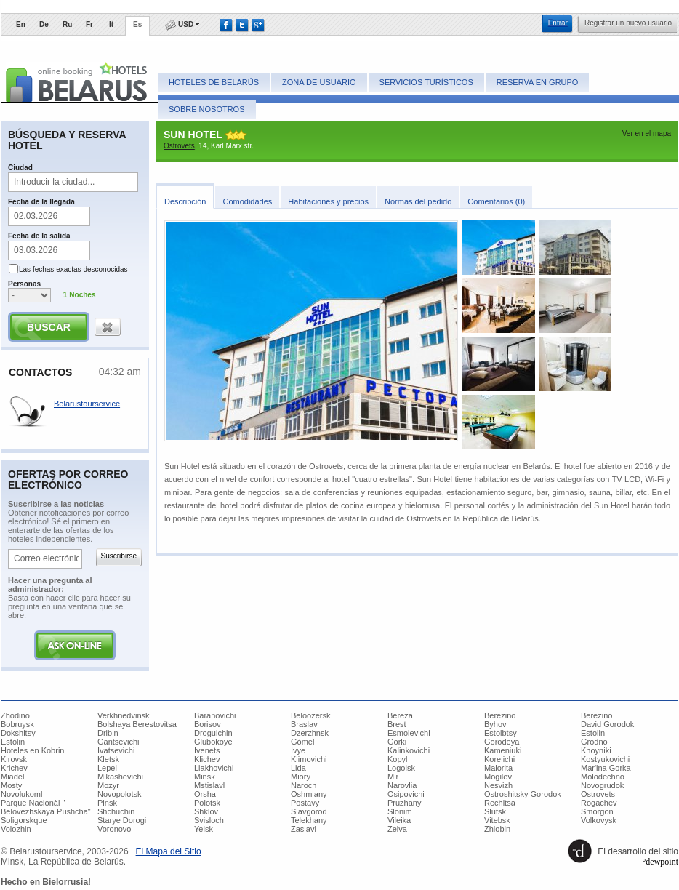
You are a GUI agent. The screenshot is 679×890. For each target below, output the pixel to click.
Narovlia (402, 785)
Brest (396, 724)
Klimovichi (309, 759)
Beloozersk (310, 715)
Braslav (304, 724)
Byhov (495, 724)
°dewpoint (660, 862)
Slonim (399, 811)
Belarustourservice (87, 403)
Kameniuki (502, 750)
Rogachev (599, 802)
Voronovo (114, 829)
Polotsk (207, 802)
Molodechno (602, 776)
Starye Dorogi (121, 820)
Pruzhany (404, 802)
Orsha (205, 794)
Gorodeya (501, 741)
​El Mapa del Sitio (168, 851)
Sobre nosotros (207, 109)
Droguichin (213, 733)
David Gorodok (607, 724)
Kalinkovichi (408, 750)
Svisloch (209, 820)
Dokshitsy (18, 733)
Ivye (298, 750)
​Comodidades (247, 201)
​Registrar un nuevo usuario (628, 23)
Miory (300, 776)
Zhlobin (497, 829)
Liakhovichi (213, 767)
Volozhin (16, 829)
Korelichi (499, 759)
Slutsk (495, 811)
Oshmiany (309, 794)
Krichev (14, 767)
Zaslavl (303, 829)
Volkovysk (598, 820)
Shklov (206, 811)
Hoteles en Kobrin (32, 750)
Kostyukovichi (605, 759)
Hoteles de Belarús (214, 82)
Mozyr (108, 785)
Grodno (594, 741)
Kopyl (397, 759)
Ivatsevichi (115, 750)
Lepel (107, 767)
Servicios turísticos (426, 82)
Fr (89, 24)
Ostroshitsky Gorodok (522, 794)
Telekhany (309, 820)
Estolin (593, 733)
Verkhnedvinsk (123, 715)
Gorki (396, 741)
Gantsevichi (118, 741)
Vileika (399, 820)
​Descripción (185, 201)
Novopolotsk (119, 794)
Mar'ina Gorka (606, 767)
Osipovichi (406, 794)
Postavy (305, 802)
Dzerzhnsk (310, 733)
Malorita (498, 767)
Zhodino (15, 715)
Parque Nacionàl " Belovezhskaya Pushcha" (46, 807)
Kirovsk (14, 759)
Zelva (397, 829)
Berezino (499, 715)
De (44, 24)
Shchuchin (115, 811)
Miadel (12, 776)
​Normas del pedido (418, 201)
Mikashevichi (120, 776)
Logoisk (401, 767)
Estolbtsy (500, 733)
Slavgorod (309, 811)
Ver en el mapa (646, 133)
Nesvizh (498, 785)
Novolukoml (21, 794)
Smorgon (597, 811)
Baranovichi (215, 715)
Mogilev (498, 776)
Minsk (204, 776)
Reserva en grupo (538, 82)
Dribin (107, 733)
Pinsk (107, 802)
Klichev (207, 759)
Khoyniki (596, 750)
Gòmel (302, 741)
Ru (67, 24)
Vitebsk (497, 820)
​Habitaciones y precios (328, 201)
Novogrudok (602, 785)
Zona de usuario (318, 82)
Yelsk (203, 829)
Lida (298, 767)
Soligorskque (24, 820)
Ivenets (207, 750)
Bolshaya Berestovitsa (137, 724)
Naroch (303, 785)
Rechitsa (499, 802)
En (20, 24)
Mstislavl (209, 785)
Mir (392, 776)
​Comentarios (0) (496, 201)
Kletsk (108, 759)
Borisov (207, 724)
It (111, 24)
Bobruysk (17, 724)
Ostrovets (179, 146)
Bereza (400, 715)
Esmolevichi (408, 733)
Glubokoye (213, 741)
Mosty (11, 785)
